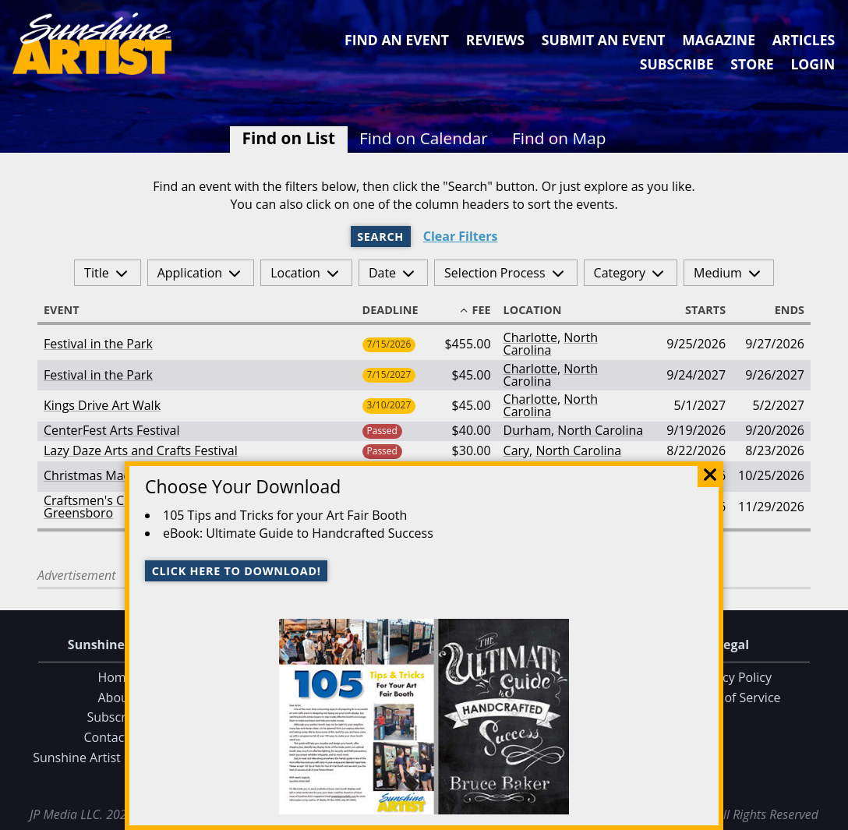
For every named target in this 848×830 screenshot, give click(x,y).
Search (380, 236)
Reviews (495, 39)
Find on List (288, 138)
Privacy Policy (733, 677)
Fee (474, 310)
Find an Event (396, 39)
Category (620, 273)
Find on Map (559, 138)
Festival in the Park (98, 343)
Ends (782, 310)
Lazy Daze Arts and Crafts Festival (141, 450)
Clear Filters (460, 236)
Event (69, 310)
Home (114, 677)
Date (382, 273)
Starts (698, 310)
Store (751, 64)
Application (190, 273)
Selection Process (494, 273)
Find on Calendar (423, 138)
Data (830, 815)
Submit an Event (604, 39)
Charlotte (530, 337)
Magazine (718, 39)
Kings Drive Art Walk (102, 405)
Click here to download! (236, 570)
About (114, 697)
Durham (527, 430)
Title (96, 273)
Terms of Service (732, 697)
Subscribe (677, 64)
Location (295, 273)
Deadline (397, 310)
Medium (718, 273)
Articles (803, 39)
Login (812, 64)
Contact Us (115, 737)
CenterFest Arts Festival (112, 430)
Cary (517, 450)
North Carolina (551, 343)
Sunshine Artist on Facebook (115, 757)
